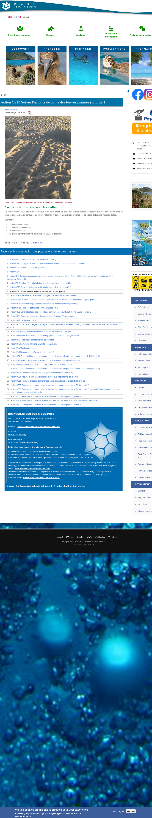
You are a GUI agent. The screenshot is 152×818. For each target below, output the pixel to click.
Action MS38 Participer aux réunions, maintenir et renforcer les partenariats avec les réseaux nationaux (54, 400)
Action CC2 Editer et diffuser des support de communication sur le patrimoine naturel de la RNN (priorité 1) (55, 356)
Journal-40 (36, 242)
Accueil (60, 537)
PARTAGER (83, 49)
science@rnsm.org (29, 442)
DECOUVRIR (21, 49)
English (12, 17)
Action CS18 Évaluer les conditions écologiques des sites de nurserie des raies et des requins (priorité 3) (54, 300)
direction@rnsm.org (17, 434)
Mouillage (80, 35)
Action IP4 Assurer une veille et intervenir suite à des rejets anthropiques (41, 331)
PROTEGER (52, 49)
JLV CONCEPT (89, 545)
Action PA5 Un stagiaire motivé (24, 348)
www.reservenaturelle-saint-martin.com (32, 468)
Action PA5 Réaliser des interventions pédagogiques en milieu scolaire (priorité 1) (45, 336)
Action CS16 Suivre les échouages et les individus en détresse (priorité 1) (40, 287)
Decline (131, 811)
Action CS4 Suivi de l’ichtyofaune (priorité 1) (28, 268)
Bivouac (50, 35)
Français (24, 17)
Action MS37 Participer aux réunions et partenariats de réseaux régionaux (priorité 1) (46, 396)
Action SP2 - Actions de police (23, 320)
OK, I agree (118, 811)
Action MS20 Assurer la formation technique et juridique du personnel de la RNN (44, 377)
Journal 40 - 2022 (12, 109)
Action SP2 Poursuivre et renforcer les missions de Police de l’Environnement (43, 316)
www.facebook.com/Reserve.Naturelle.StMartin (38, 427)
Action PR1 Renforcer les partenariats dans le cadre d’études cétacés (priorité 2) (44, 304)
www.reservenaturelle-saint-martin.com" (41, 478)
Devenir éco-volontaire (19, 35)
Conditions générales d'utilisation (91, 537)
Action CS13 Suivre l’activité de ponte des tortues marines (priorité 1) (38, 291)
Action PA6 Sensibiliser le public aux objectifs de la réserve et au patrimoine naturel (45, 360)
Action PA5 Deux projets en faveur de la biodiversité (32, 352)
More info (27, 816)
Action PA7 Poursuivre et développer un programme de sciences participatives (43, 295)
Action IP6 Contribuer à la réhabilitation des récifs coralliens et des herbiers (41, 283)
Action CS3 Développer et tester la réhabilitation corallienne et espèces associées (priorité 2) (48, 264)
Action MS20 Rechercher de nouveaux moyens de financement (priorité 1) (42, 373)
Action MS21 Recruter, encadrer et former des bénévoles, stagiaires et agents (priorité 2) (48, 381)
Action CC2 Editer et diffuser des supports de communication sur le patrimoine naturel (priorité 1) (51, 312)
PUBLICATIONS (114, 49)
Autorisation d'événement (111, 35)
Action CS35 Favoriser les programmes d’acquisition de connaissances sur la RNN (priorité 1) (50, 385)
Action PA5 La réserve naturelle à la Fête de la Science (34, 344)
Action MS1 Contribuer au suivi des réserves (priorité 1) (33, 259)
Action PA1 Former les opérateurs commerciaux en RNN (34, 308)
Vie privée (112, 537)
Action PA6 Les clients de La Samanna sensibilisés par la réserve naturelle (42, 364)
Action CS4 (14, 272)
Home (5, 94)
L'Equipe (70, 537)
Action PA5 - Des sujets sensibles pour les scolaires (32, 340)
